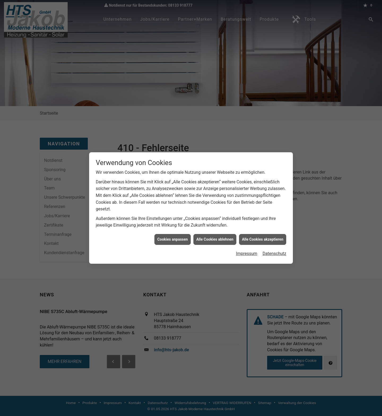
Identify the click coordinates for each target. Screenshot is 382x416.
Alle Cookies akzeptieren (262, 235)
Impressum (246, 249)
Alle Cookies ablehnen (214, 235)
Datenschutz (274, 249)
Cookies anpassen (172, 235)
